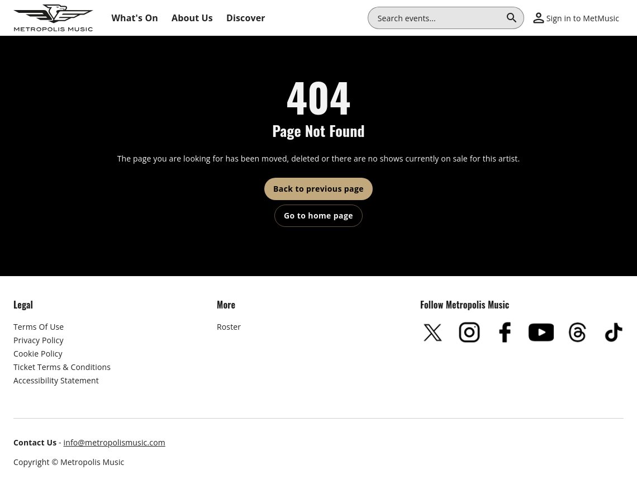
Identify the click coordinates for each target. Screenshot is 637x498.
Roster (229, 326)
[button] (576, 18)
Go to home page (318, 215)
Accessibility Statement (56, 380)
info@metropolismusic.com (114, 442)
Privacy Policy (38, 340)
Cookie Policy (38, 353)
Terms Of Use (38, 326)
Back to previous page (318, 188)
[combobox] (439, 17)
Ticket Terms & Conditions (62, 367)
